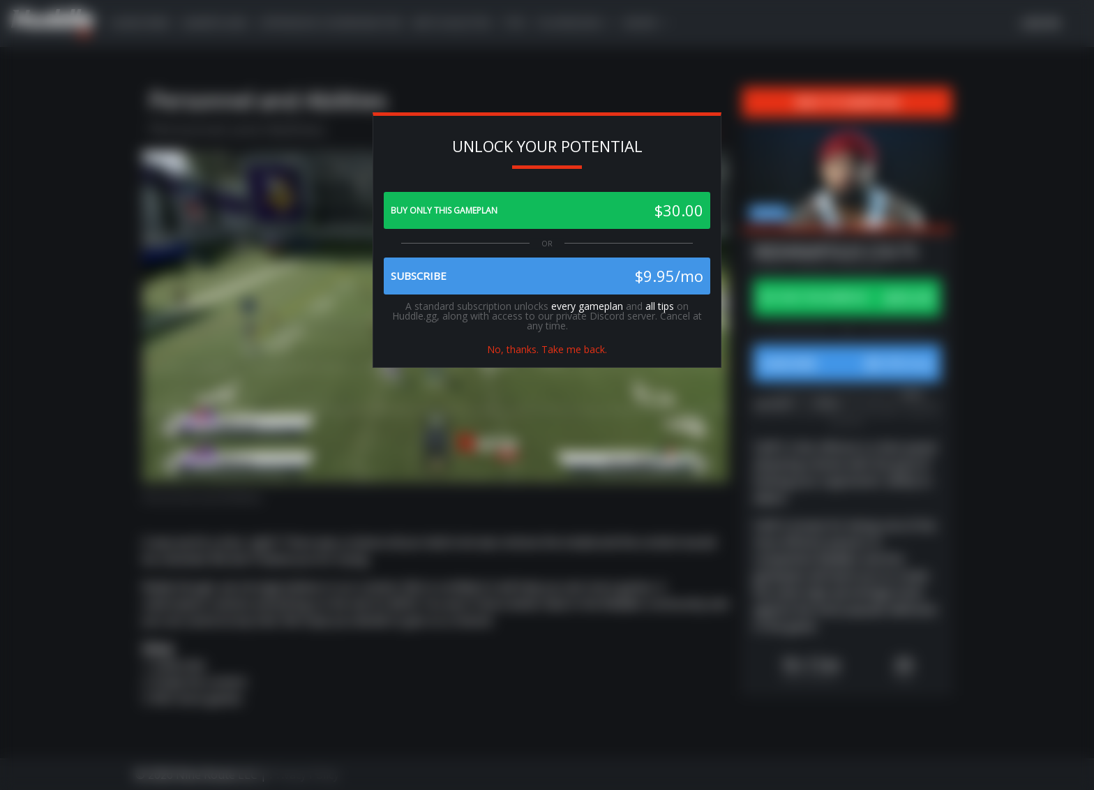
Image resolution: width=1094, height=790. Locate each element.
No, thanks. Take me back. (547, 349)
